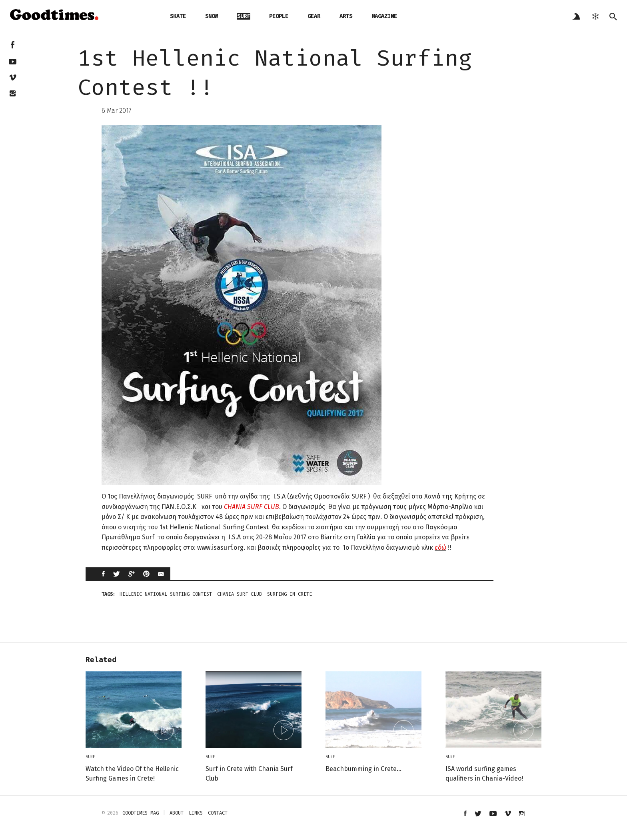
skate (178, 16)
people (278, 16)
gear (314, 16)
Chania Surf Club (239, 594)
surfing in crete (289, 594)
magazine (384, 16)
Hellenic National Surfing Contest (166, 594)
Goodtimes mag (140, 813)
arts (345, 16)
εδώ (440, 547)
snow (211, 16)
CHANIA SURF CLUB (251, 507)
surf (243, 16)
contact (218, 813)
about (177, 813)
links (196, 813)
